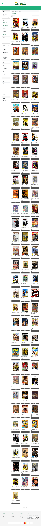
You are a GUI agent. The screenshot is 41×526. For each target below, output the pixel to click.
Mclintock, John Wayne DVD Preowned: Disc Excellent (34, 241)
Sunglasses (4, 92)
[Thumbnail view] (12, 16)
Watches (4, 94)
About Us (20, 0)
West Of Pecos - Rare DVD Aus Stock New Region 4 (15, 486)
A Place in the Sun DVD (34, 27)
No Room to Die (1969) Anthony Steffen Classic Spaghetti (35, 255)
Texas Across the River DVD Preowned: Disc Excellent (15, 371)
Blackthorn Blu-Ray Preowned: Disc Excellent (25, 70)
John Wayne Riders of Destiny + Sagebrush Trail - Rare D (35, 213)
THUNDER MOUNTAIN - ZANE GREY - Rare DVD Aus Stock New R (35, 443)
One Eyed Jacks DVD (23, 283)
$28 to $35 (4, 31)
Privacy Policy (21, 516)
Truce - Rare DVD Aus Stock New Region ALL (15, 458)
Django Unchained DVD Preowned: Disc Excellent (24, 142)
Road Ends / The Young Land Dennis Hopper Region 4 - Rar (15, 327)
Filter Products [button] (5, 11)
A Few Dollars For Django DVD (25, 27)
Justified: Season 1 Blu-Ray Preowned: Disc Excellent (14, 227)
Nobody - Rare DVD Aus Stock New (25, 270)
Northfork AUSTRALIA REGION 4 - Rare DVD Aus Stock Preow (35, 270)
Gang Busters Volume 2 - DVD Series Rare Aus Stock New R (34, 170)
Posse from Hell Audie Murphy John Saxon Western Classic (15, 298)
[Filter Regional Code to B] (6, 19)
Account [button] (31, 3)
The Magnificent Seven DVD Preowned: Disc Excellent (34, 400)
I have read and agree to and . (33, 518)
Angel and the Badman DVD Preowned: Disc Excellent (14, 56)
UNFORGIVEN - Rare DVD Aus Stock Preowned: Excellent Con (15, 472)
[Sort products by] (35, 16)
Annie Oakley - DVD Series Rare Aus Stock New (35, 56)
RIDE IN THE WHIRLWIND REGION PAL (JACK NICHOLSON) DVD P (34, 313)
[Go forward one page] (26, 507)
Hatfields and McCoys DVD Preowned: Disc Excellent (24, 185)
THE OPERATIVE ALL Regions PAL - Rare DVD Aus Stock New (15, 414)
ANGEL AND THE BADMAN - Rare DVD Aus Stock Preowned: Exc (35, 42)
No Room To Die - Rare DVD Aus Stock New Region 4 (15, 270)
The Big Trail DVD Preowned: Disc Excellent (24, 371)
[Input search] (8, 3)
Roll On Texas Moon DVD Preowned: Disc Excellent (24, 327)
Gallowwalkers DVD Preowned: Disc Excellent (15, 170)
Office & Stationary (5, 90)
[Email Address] (32, 517)
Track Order (4, 516)
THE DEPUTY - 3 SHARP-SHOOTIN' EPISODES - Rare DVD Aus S (15, 386)
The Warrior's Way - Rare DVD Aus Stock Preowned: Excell (15, 443)
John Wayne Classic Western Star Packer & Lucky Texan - (15, 213)
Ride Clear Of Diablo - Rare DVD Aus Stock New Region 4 (15, 312)
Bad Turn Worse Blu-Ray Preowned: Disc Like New (14, 70)
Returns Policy (4, 100)
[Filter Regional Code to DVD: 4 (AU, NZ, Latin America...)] (6, 15)
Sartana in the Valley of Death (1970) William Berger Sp (25, 342)
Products (18, 0)
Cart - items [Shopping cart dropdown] (36, 3)
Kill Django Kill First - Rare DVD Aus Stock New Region (25, 227)
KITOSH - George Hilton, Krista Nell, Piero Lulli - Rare (15, 241)
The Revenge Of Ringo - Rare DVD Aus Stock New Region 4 (15, 429)
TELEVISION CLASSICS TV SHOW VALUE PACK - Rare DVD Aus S (35, 357)
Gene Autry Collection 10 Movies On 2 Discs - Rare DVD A (15, 185)
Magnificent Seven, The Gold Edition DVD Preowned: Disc (24, 241)
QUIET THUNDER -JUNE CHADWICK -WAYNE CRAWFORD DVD (24, 298)
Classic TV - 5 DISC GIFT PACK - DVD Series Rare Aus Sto (25, 113)
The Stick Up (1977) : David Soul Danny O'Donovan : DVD (25, 429)
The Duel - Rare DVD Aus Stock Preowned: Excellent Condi (25, 385)
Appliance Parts (5, 79)
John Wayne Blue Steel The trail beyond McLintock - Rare (35, 199)
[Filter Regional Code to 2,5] (6, 20)
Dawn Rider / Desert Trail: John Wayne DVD (15, 142)
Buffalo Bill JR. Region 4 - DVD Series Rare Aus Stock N (15, 99)
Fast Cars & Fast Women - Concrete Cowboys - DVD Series (25, 156)
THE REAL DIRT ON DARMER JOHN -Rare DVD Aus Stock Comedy (34, 415)
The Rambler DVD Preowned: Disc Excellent (25, 414)
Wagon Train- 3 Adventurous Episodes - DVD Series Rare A (25, 472)
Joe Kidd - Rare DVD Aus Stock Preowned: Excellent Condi (25, 199)
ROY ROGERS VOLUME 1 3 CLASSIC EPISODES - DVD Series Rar (14, 342)
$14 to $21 (4, 28)
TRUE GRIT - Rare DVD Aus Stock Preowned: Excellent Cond (25, 458)
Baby (3, 81)
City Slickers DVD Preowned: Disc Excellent (15, 113)
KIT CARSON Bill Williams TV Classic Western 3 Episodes (34, 227)
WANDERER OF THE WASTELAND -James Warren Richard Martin (34, 472)
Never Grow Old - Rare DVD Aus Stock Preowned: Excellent (25, 255)
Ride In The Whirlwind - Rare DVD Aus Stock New (24, 312)
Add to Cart (15, 30)
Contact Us (23, 0)
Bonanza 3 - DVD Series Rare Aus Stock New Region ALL (35, 70)
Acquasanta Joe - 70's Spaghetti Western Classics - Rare (15, 41)
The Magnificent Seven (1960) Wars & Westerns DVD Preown (25, 400)
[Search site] (3, 3)
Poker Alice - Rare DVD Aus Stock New (34, 284)
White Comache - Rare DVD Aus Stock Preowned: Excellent (35, 486)
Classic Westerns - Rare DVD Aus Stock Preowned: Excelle (34, 113)
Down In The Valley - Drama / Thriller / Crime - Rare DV (34, 142)
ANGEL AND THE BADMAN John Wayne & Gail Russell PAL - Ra (25, 56)
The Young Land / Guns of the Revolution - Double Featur (25, 443)
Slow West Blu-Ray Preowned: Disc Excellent (15, 357)
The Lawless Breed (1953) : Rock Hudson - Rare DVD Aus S (35, 385)
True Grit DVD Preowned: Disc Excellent (34, 458)
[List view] (14, 16)
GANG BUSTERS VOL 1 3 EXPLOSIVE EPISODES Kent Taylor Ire (24, 170)
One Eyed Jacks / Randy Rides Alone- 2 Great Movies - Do (15, 284)
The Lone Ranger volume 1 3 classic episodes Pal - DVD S (15, 400)
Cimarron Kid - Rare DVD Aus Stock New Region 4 (34, 99)
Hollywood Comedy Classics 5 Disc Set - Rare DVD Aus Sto (34, 185)
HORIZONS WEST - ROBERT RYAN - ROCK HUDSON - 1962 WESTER (15, 199)
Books (3, 83)
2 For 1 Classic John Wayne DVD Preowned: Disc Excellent (15, 27)
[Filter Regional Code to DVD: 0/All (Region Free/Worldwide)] (6, 17)
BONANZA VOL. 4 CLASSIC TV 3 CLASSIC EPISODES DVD (25, 84)
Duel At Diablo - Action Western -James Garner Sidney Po (15, 156)
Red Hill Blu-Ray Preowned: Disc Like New (35, 298)
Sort (31, 16)
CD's (3, 85)
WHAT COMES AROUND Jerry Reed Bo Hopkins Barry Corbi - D (25, 486)
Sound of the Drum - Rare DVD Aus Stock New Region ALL (25, 357)
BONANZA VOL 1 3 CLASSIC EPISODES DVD (15, 84)
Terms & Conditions (35, 518)
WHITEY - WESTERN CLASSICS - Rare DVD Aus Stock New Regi (15, 500)
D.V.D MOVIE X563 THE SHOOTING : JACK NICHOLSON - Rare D (35, 128)
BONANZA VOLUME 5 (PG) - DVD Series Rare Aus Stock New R (35, 85)
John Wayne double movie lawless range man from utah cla (25, 213)
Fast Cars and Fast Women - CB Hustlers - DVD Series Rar (35, 156)
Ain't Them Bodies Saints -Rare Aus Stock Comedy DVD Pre (25, 41)
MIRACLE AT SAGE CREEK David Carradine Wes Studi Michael (15, 255)
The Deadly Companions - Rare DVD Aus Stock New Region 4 (34, 371)
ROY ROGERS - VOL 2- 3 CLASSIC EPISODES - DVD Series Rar (34, 328)
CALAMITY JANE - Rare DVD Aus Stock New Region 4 (24, 99)
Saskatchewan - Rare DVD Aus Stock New (34, 342)
